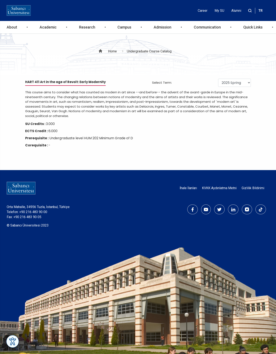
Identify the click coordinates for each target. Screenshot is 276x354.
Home (112, 51)
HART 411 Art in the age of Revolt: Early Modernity (65, 82)
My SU (219, 11)
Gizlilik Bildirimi (253, 188)
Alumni (236, 11)
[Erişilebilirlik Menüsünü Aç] (12, 341)
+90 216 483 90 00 (33, 212)
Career (202, 11)
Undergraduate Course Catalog (149, 51)
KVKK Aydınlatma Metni (219, 188)
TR (260, 11)
